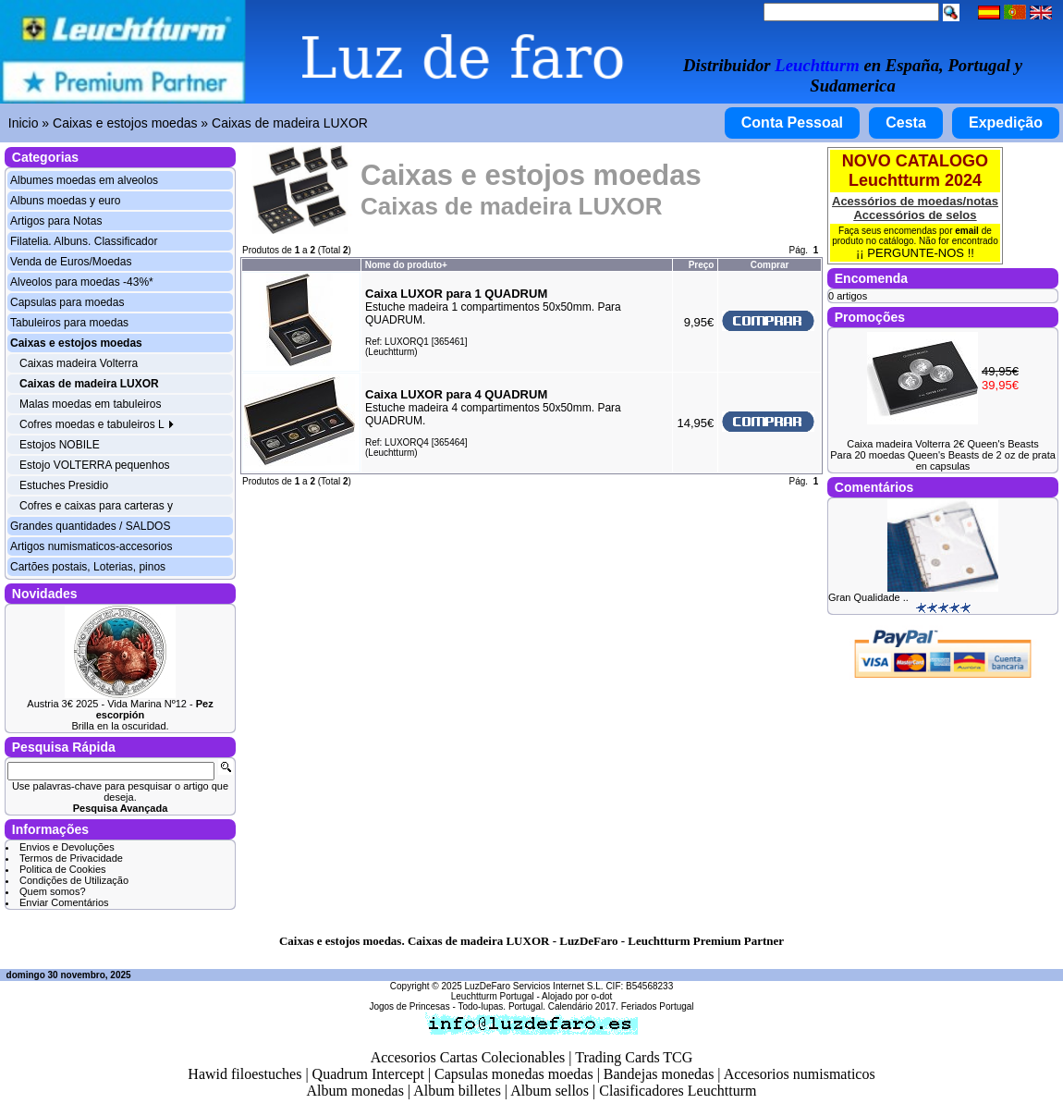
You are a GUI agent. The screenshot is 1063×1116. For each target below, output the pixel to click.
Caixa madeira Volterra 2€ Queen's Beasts (943, 443)
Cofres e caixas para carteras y (96, 505)
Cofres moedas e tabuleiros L (97, 424)
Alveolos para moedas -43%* (81, 282)
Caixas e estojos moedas (125, 123)
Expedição (1006, 122)
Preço (702, 265)
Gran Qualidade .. (868, 597)
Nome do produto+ (406, 265)
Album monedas (355, 1090)
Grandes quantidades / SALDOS (90, 526)
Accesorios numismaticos (799, 1074)
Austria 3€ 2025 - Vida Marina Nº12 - (120, 709)
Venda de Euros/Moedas (70, 261)
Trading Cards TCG (633, 1057)
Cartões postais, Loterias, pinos (87, 566)
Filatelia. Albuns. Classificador (83, 241)
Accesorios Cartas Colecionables (468, 1057)
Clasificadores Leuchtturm (677, 1090)
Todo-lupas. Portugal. (501, 1006)
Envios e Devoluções (67, 846)
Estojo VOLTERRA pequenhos (94, 465)
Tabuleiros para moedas (69, 322)
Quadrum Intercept (368, 1074)
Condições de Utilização (73, 880)
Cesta (906, 122)
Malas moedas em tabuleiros (90, 404)
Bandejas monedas (659, 1074)
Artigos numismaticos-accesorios (91, 546)
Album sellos (549, 1090)
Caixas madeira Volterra (78, 363)
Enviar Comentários (64, 902)
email (967, 231)
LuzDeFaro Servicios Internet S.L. (534, 986)
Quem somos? (52, 891)
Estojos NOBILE (59, 444)
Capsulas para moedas (67, 302)
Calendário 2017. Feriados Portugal (621, 1006)
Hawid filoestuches (244, 1074)
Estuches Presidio (63, 485)
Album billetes (457, 1090)
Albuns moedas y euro (65, 200)
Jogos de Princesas (409, 1006)
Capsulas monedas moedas (513, 1074)
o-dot (601, 996)
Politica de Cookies (62, 869)
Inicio (23, 123)
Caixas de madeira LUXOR (290, 123)
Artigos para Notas (56, 221)
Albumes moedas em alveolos (84, 180)
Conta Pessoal (792, 122)
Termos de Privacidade (71, 858)
